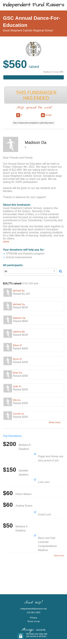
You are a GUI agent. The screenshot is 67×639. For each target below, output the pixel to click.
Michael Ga (19, 304)
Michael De (19, 290)
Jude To (17, 386)
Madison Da (19, 318)
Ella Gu (17, 400)
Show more (55, 422)
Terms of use (33, 621)
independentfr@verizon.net (33, 608)
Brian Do (17, 372)
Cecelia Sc (18, 413)
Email (46, 115)
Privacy (33, 617)
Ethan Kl (17, 345)
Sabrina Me (19, 331)
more (6, 241)
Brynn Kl (17, 359)
